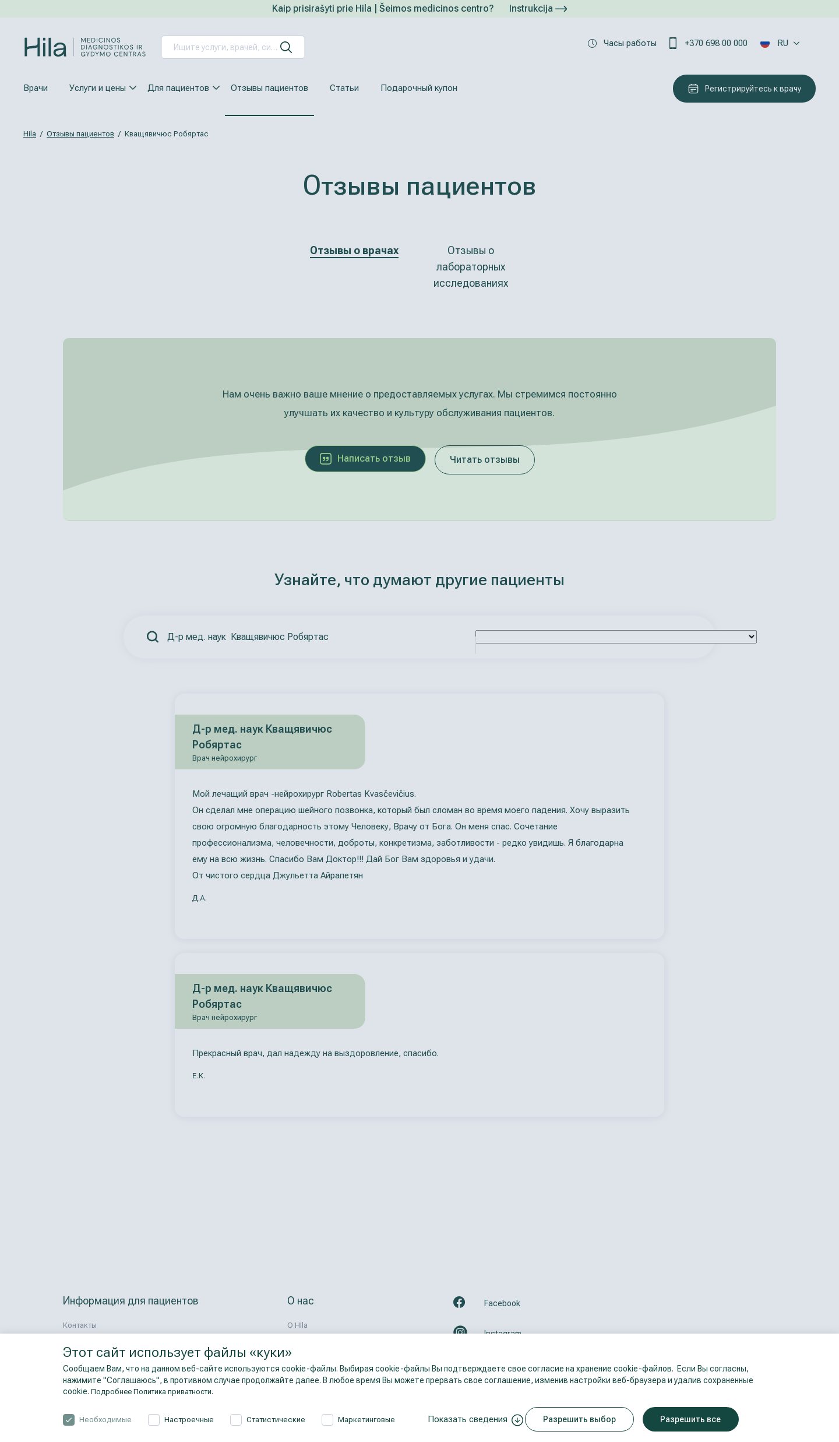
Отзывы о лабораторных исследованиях (470, 266)
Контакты (80, 1325)
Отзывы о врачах (354, 250)
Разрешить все (698, 1419)
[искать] (286, 47)
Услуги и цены (97, 88)
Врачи (35, 88)
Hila (29, 133)
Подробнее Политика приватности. (158, 1391)
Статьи (344, 88)
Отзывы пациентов (269, 88)
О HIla (297, 1325)
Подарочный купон (418, 88)
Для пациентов (178, 88)
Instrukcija (538, 8)
